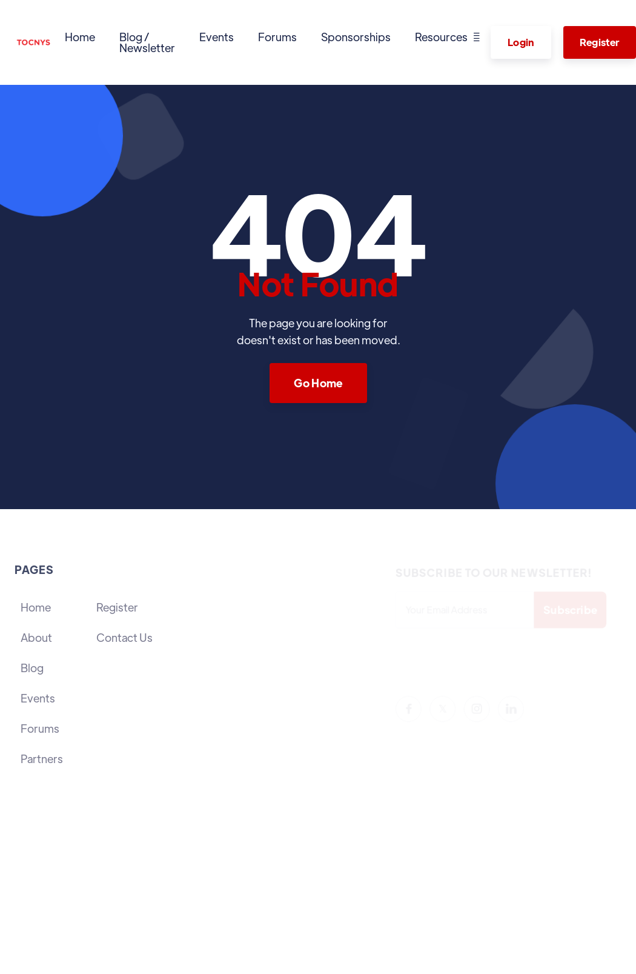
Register (117, 607)
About (36, 637)
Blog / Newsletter (147, 42)
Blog (32, 668)
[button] (447, 37)
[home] (34, 42)
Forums (277, 37)
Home (80, 37)
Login (521, 42)
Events (216, 37)
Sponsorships (356, 37)
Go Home (318, 383)
